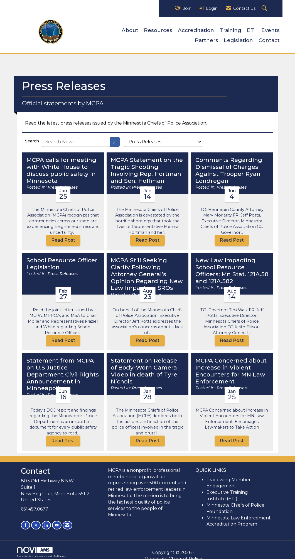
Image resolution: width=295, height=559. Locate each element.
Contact (269, 39)
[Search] (115, 139)
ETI (251, 29)
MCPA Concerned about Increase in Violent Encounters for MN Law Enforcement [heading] (231, 368)
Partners (206, 39)
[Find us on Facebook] (25, 522)
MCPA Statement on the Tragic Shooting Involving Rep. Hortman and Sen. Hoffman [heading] (147, 167)
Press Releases (63, 270)
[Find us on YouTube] (55, 522)
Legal (138, 555)
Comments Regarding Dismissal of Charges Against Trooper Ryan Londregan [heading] (228, 167)
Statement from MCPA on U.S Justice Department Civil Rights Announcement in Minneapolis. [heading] (62, 371)
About (130, 29)
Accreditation (196, 29)
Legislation (238, 39)
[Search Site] (265, 8)
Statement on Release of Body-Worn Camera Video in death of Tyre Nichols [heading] (144, 368)
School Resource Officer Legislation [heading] (61, 261)
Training (230, 29)
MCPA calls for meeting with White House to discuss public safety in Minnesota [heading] (61, 167)
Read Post (63, 237)
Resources (158, 29)
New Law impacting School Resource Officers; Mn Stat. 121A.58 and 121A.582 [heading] (232, 268)
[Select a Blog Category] (163, 139)
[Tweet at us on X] (35, 522)
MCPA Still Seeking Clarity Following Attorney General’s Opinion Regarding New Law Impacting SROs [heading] (147, 271)
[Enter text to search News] (76, 139)
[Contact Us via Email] (65, 522)
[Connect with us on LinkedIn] (45, 522)
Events (270, 29)
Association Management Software (41, 548)
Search (32, 138)
